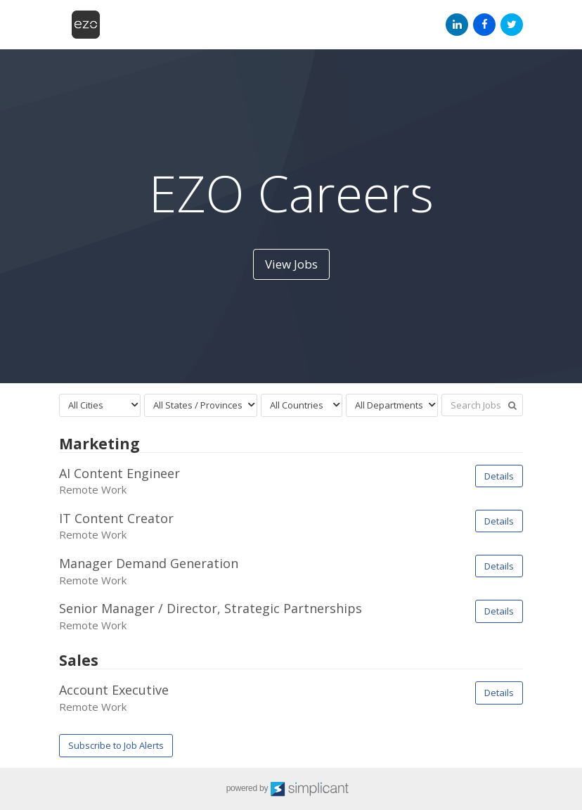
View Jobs (291, 264)
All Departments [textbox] (389, 405)
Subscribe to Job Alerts (116, 745)
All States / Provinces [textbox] (197, 405)
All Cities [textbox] (85, 405)
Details (499, 476)
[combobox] (100, 405)
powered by (291, 789)
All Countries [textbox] (296, 405)
